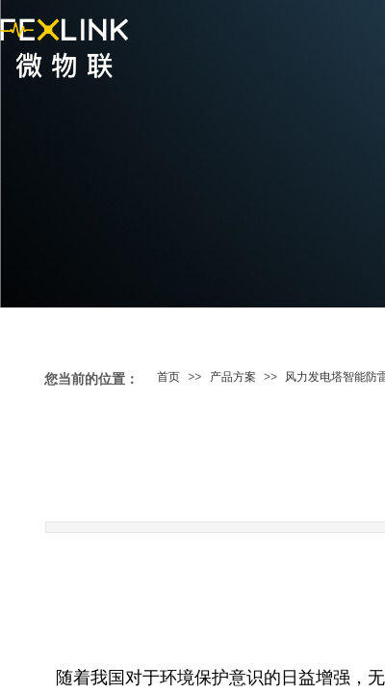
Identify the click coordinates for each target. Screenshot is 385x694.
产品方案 (233, 377)
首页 (168, 377)
